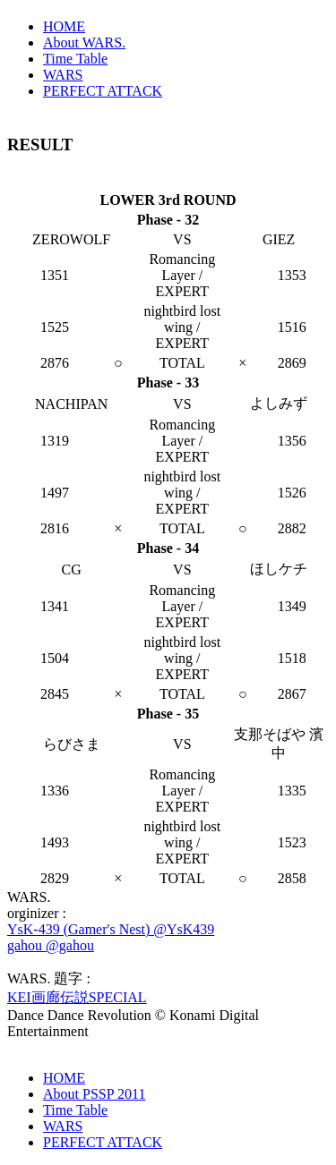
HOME (64, 26)
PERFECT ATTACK (102, 90)
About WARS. (84, 42)
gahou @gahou (50, 945)
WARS (62, 74)
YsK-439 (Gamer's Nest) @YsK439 (110, 929)
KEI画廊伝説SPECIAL (77, 997)
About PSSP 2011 (94, 1093)
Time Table (75, 58)
